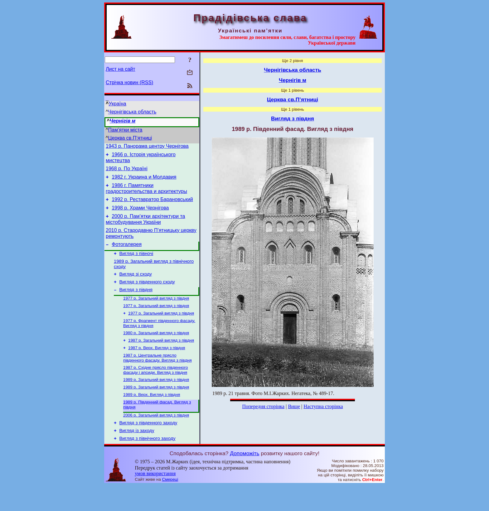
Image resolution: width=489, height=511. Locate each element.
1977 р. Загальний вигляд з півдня (156, 313)
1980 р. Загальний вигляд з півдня (156, 350)
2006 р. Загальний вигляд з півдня (156, 438)
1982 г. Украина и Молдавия (144, 180)
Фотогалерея (127, 253)
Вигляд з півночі (136, 263)
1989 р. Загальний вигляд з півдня (156, 400)
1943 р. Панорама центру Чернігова (147, 147)
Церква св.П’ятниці (130, 138)
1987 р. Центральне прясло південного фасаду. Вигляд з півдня (157, 377)
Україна (117, 103)
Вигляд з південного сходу (147, 294)
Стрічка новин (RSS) (129, 82)
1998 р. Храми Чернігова (140, 214)
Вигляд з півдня (136, 303)
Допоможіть (244, 479)
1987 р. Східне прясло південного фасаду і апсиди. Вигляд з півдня (155, 389)
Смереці (170, 505)
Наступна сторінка (323, 406)
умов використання (155, 499)
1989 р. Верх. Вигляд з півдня (151, 416)
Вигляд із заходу (136, 455)
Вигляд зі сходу (135, 286)
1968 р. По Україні (127, 171)
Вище (294, 406)
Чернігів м (122, 120)
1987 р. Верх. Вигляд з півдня (156, 366)
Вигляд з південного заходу (148, 446)
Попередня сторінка (263, 406)
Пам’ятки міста (125, 130)
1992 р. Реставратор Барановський (152, 205)
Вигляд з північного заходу (147, 463)
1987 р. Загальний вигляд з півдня (161, 358)
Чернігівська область (132, 111)
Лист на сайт (120, 69)
